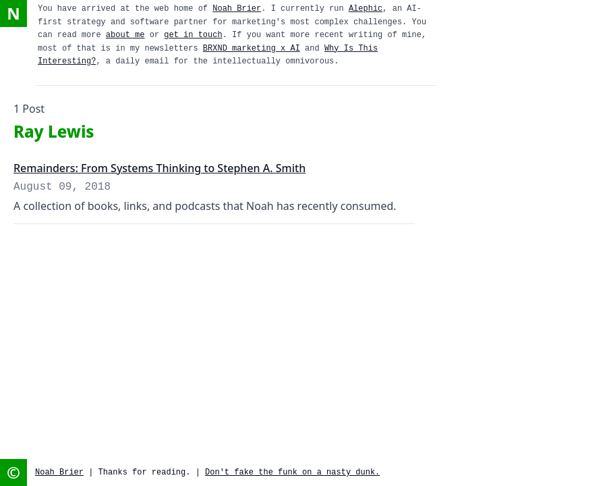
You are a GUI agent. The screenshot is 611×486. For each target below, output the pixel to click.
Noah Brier (236, 9)
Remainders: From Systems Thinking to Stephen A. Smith (159, 168)
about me (125, 35)
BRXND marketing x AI (251, 48)
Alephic (365, 9)
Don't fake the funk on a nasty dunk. (292, 472)
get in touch (193, 35)
